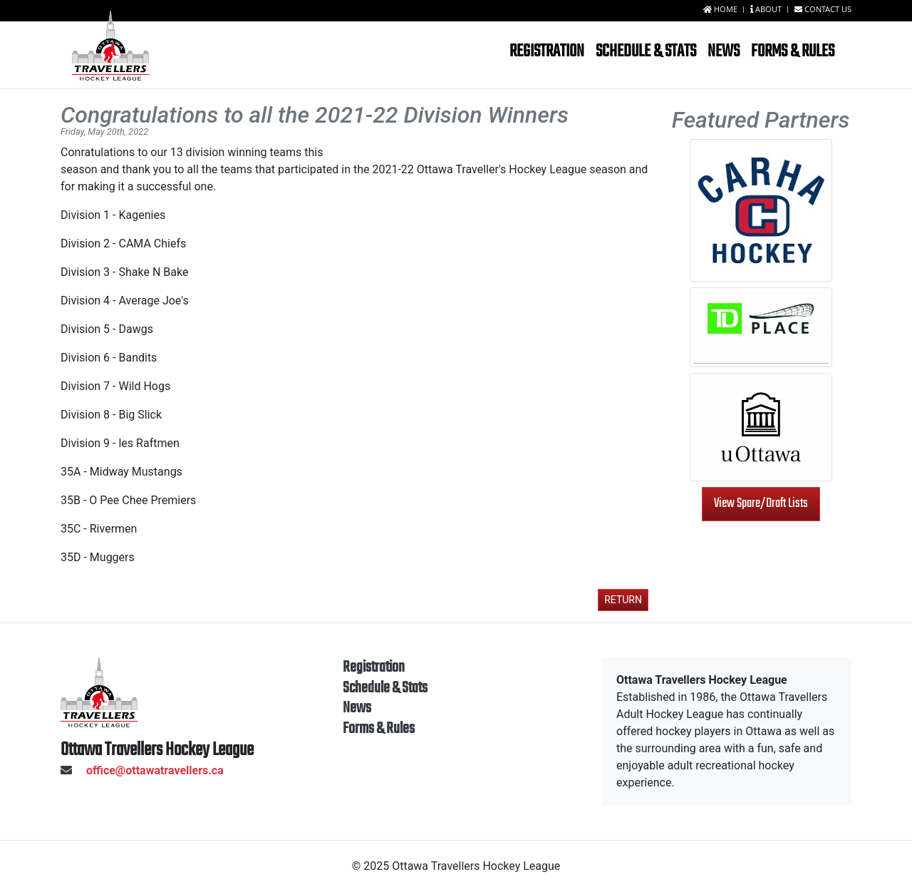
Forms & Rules (792, 52)
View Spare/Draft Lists (761, 503)
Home (721, 9)
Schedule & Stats (646, 52)
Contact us (822, 9)
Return (623, 599)
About (767, 9)
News (724, 52)
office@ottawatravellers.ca (142, 770)
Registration (546, 52)
